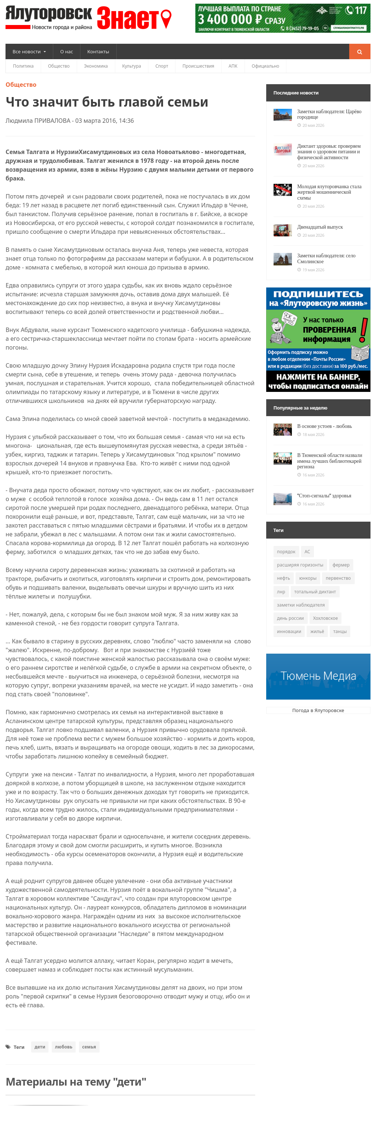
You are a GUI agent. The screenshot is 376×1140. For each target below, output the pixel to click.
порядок (286, 546)
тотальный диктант (314, 586)
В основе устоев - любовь (322, 421)
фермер (340, 559)
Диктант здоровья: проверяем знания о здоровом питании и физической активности (327, 151)
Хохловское (325, 612)
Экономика (96, 66)
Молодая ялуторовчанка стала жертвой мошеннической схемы (329, 189)
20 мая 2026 (310, 125)
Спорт (161, 66)
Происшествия (198, 66)
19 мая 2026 (310, 264)
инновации (289, 626)
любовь (63, 1047)
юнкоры (307, 572)
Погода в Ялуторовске (318, 704)
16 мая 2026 (310, 469)
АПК (233, 66)
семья (88, 1047)
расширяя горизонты (300, 559)
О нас (66, 51)
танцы (339, 626)
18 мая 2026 (310, 429)
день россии (290, 612)
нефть (283, 572)
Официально (265, 66)
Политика (23, 66)
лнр (281, 586)
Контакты (98, 51)
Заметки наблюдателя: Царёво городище (327, 114)
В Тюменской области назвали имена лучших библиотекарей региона (327, 455)
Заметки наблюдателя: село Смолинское (324, 252)
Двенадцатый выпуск (318, 221)
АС (307, 546)
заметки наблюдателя (300, 599)
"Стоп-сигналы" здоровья (322, 490)
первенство (337, 572)
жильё (317, 626)
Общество (59, 66)
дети (40, 1047)
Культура (131, 66)
